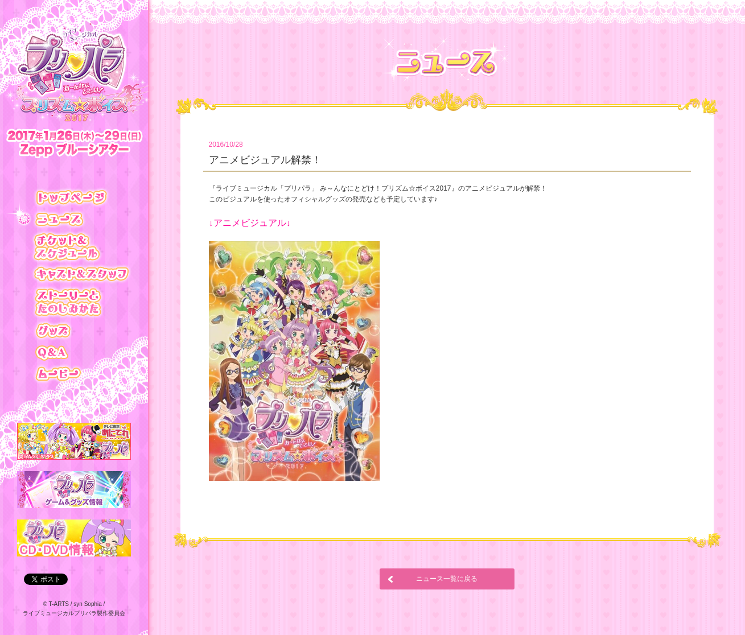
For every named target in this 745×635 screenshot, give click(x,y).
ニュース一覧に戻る (447, 579)
